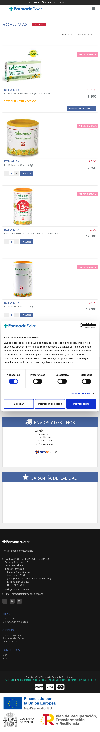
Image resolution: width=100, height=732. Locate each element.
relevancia (85, 34)
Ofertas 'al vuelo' (11, 641)
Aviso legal (10, 680)
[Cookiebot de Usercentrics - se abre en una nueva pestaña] (82, 325)
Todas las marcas (11, 618)
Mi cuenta (34, 2)
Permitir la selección (50, 403)
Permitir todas (81, 403)
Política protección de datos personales (35, 680)
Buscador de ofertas (13, 638)
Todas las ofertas (11, 635)
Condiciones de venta (66, 680)
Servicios (7, 658)
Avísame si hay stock (81, 108)
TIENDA (7, 614)
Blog (4, 654)
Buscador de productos (56, 2)
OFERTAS (8, 630)
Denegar (19, 403)
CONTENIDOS (11, 650)
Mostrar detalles (80, 393)
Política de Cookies (87, 680)
